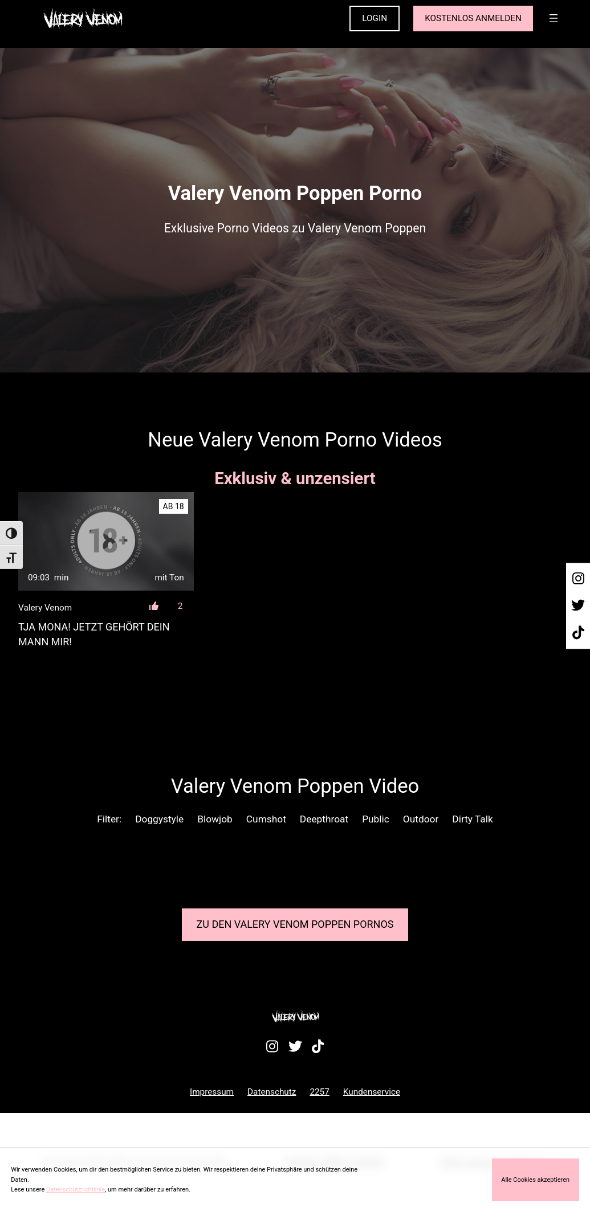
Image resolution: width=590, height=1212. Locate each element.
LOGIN (374, 18)
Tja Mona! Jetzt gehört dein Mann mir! (94, 634)
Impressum (212, 1092)
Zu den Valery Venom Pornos (295, 924)
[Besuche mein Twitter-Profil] (578, 606)
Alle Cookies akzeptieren (535, 1180)
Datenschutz (271, 1092)
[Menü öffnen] (553, 18)
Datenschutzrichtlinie (75, 1189)
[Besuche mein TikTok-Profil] (578, 633)
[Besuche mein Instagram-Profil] (578, 578)
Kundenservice (371, 1092)
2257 (319, 1092)
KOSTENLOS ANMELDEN (473, 18)
